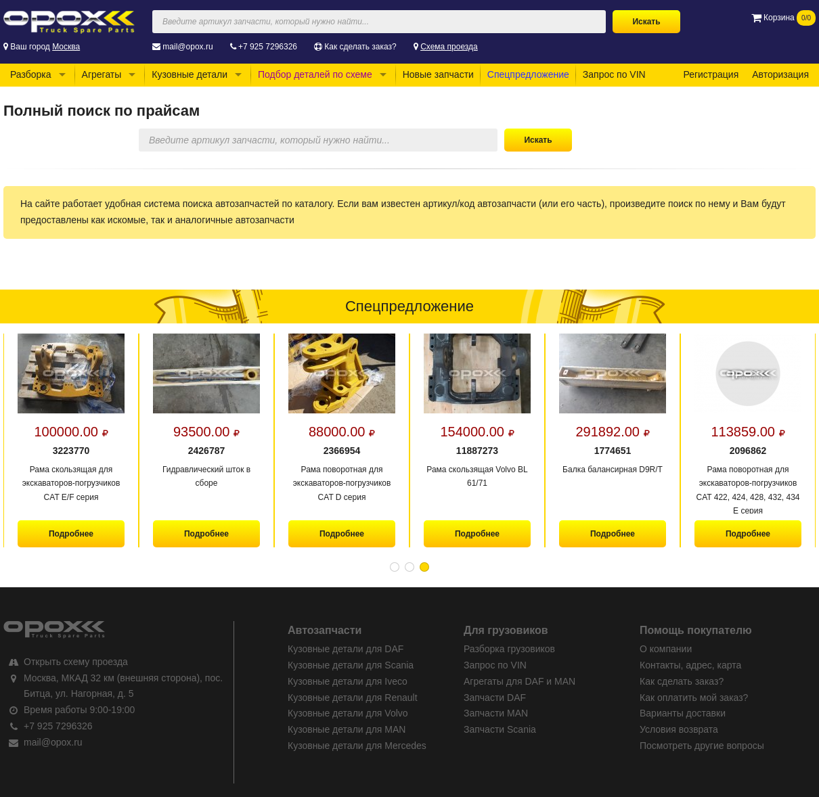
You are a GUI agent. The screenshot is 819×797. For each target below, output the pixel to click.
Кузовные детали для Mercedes (357, 745)
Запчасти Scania (500, 729)
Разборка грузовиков (509, 648)
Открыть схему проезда (76, 661)
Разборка (30, 74)
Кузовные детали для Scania (351, 665)
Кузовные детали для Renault (353, 697)
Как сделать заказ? (360, 46)
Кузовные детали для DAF (345, 648)
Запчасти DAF (495, 697)
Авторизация (780, 74)
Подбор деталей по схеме (315, 74)
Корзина (783, 17)
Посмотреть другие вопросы (702, 745)
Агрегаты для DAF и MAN (519, 681)
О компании (666, 648)
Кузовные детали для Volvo (348, 713)
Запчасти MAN (496, 713)
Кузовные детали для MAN (346, 729)
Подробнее (71, 534)
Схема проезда (449, 46)
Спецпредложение (528, 74)
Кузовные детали (189, 74)
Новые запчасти (438, 74)
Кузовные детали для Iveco (347, 681)
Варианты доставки (683, 713)
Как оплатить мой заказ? (694, 697)
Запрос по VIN (614, 74)
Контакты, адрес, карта (690, 665)
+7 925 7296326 (267, 46)
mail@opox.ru (187, 46)
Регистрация (710, 74)
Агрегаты (102, 74)
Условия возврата (679, 729)
